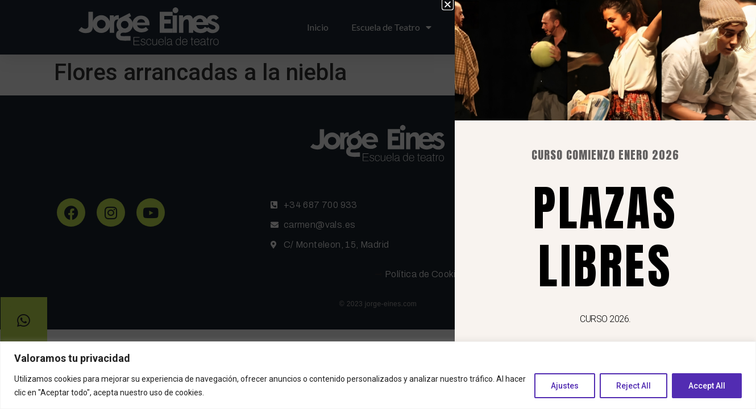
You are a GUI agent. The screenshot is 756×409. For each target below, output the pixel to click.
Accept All (706, 385)
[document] (378, 204)
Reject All (633, 385)
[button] (461, 4)
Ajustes (565, 385)
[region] (378, 375)
